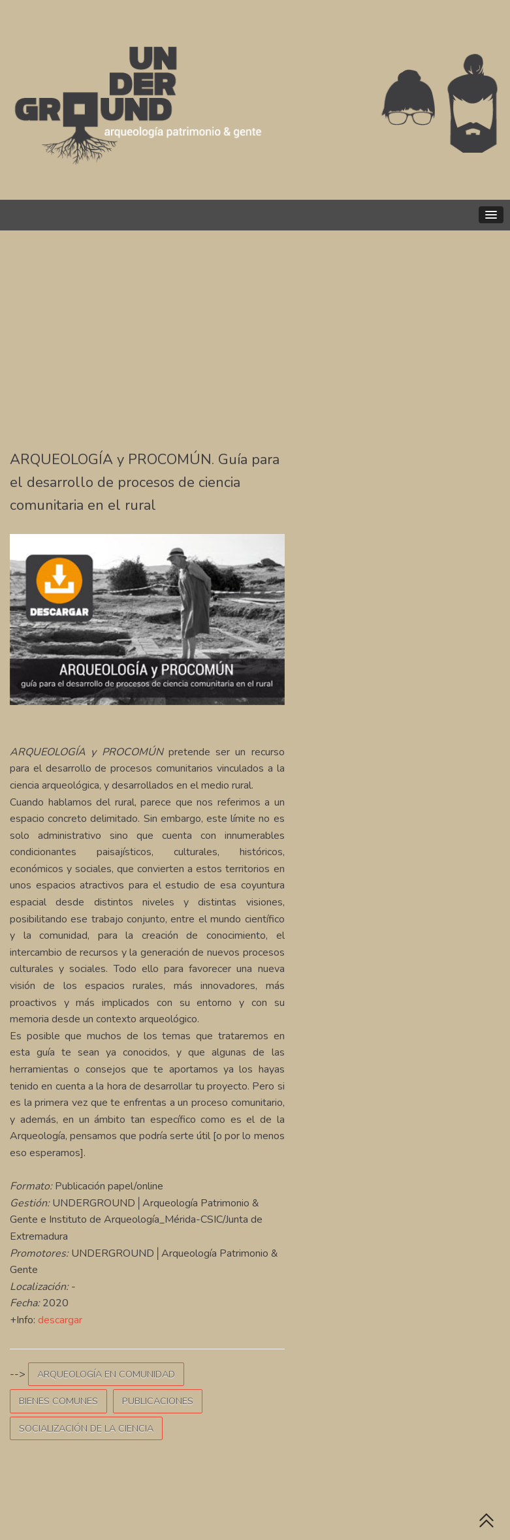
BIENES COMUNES (58, 1400)
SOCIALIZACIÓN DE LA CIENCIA (86, 1428)
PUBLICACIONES (157, 1400)
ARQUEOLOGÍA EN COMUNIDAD (106, 1374)
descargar (60, 1320)
